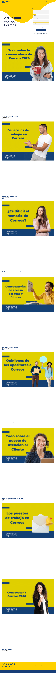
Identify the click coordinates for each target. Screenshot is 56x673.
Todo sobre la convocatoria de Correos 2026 (10, 116)
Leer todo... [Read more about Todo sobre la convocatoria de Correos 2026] (3, 118)
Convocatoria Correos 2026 (7, 649)
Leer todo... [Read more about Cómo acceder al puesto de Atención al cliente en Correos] (3, 500)
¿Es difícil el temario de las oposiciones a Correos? (11, 271)
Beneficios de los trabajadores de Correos (9, 196)
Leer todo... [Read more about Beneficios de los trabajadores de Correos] (3, 198)
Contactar (52, 1)
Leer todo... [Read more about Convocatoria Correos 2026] (3, 651)
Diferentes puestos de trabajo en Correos (9, 573)
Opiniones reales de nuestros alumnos (9, 422)
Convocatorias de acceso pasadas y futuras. (10, 347)
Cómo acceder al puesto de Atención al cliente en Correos (12, 498)
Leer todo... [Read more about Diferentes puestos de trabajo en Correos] (3, 576)
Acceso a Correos (39, 1)
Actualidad (46, 1)
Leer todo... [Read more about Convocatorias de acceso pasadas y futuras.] (3, 349)
